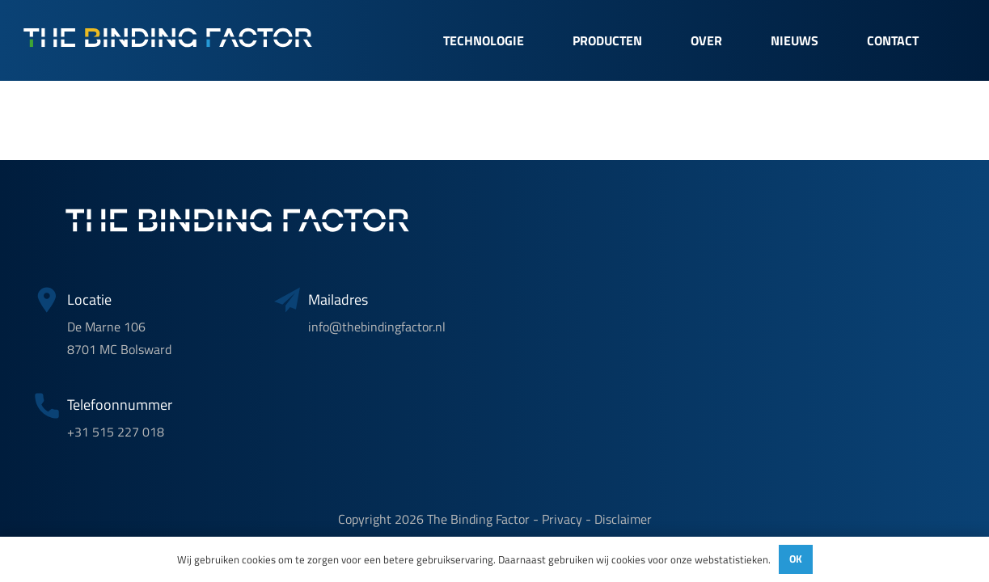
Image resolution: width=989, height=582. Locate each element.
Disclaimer (623, 519)
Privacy (562, 519)
